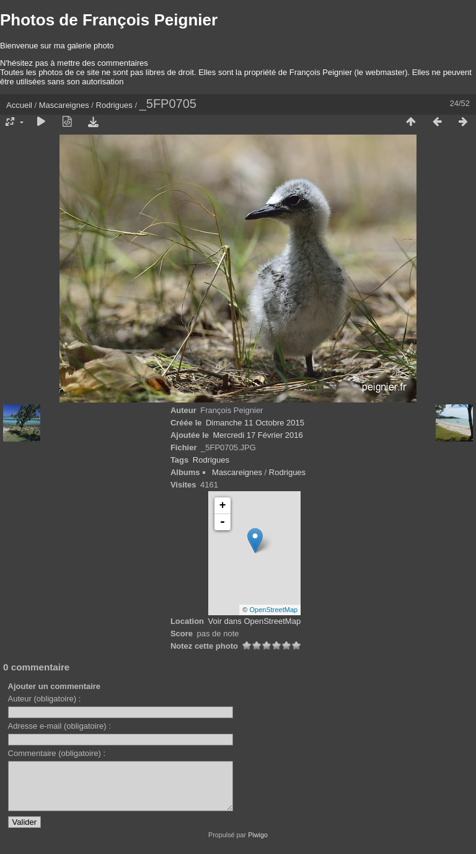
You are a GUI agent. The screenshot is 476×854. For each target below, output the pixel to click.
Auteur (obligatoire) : (44, 698)
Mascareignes (64, 105)
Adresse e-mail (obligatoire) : (59, 726)
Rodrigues (114, 105)
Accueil (19, 105)
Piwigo (258, 844)
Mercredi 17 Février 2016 (258, 435)
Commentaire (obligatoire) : (57, 753)
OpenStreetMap (274, 609)
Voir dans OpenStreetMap (254, 621)
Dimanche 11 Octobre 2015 (255, 422)
